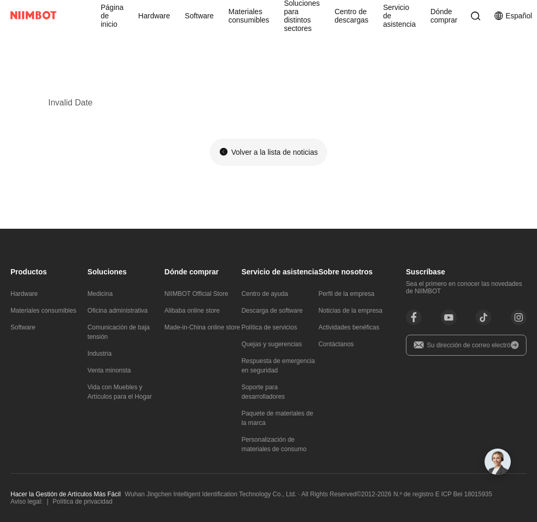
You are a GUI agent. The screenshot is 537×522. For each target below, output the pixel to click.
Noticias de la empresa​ (350, 310)
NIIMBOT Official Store (197, 293)
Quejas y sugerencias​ (271, 344)
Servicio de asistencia (399, 15)
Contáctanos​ (335, 344)
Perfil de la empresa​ (346, 293)
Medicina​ (100, 293)
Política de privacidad (82, 501)
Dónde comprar (444, 15)
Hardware (154, 16)
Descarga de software (272, 310)
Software (199, 16)
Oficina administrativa (118, 310)
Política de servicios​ (269, 327)
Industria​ (100, 353)
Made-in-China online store (202, 327)
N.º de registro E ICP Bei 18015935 (442, 494)
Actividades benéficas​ (348, 327)
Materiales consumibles (249, 15)
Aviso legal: (26, 501)
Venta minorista (109, 370)
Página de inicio (112, 15)
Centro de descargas (352, 15)
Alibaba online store (192, 310)
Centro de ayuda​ (264, 293)
